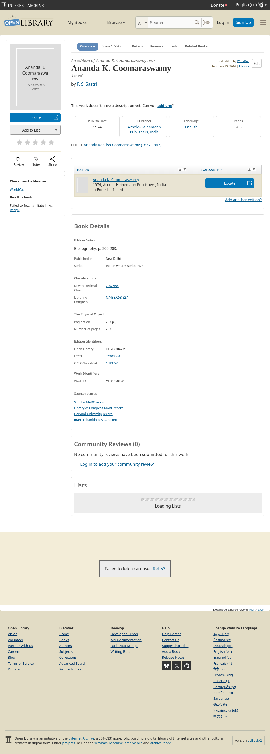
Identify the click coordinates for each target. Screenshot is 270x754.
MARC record (95, 402)
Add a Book (171, 651)
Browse (111, 22)
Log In (223, 22)
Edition (83, 170)
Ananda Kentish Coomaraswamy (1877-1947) (122, 144)
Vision (12, 633)
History (244, 66)
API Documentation (126, 640)
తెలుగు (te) (220, 704)
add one (164, 105)
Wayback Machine (108, 743)
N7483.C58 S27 (117, 297)
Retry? (14, 210)
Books (64, 640)
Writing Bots (120, 651)
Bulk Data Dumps (124, 645)
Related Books (196, 46)
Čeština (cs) (222, 640)
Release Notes (173, 657)
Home (64, 633)
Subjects (66, 651)
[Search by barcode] (206, 22)
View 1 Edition (114, 46)
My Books (77, 22)
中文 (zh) (220, 716)
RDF (252, 609)
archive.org (133, 743)
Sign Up (243, 22)
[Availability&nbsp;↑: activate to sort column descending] (229, 169)
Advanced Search (72, 663)
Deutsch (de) (223, 645)
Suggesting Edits (175, 645)
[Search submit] (196, 22)
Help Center (171, 633)
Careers (14, 651)
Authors (65, 645)
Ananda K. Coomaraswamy (121, 60)
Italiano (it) (221, 680)
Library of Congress (88, 408)
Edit (256, 63)
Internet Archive (81, 738)
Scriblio (79, 402)
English (191, 126)
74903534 (113, 356)
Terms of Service (21, 663)
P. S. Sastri (87, 84)
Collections (68, 657)
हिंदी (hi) (218, 669)
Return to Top (70, 669)
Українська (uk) (225, 710)
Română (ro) (223, 692)
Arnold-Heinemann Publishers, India (144, 129)
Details (137, 46)
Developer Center (124, 633)
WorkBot (243, 61)
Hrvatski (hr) (223, 675)
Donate (219, 5)
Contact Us (170, 640)
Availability (211, 170)
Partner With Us (20, 645)
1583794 (112, 363)
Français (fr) (222, 663)
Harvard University (88, 414)
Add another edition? (243, 199)
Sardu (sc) (221, 698)
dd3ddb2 (255, 740)
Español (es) (222, 657)
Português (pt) (224, 686)
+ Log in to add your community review (115, 464)
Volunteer (15, 640)
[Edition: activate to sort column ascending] (136, 169)
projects (68, 743)
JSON (261, 609)
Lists (174, 46)
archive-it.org (160, 743)
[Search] (170, 22)
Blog (11, 657)
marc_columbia (85, 419)
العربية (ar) (221, 633)
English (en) (222, 651)
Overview (87, 46)
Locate (35, 117)
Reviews (156, 46)
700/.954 (112, 286)
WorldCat (17, 189)
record (108, 414)
